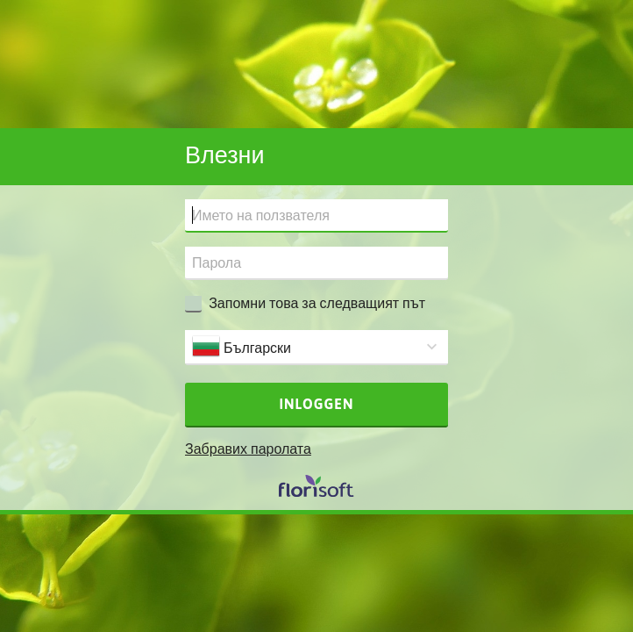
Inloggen (317, 404)
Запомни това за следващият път (317, 303)
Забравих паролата (248, 448)
